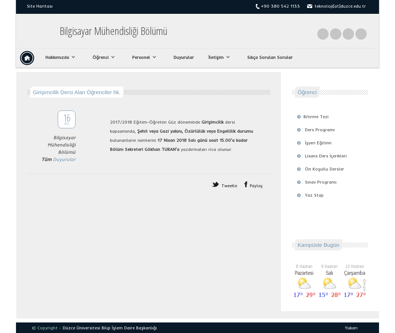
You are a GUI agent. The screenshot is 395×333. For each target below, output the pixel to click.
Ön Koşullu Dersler (324, 169)
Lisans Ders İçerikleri (326, 156)
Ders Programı (320, 129)
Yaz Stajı (314, 195)
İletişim (217, 57)
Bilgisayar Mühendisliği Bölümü (113, 30)
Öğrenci (101, 57)
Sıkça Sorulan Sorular (270, 57)
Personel (142, 57)
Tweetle (229, 185)
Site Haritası (40, 6)
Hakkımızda (58, 57)
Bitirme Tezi (316, 116)
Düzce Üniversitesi (81, 327)
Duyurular (184, 57)
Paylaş (256, 185)
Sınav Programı (321, 182)
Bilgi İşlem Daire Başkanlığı (129, 327)
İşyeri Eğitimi (318, 142)
